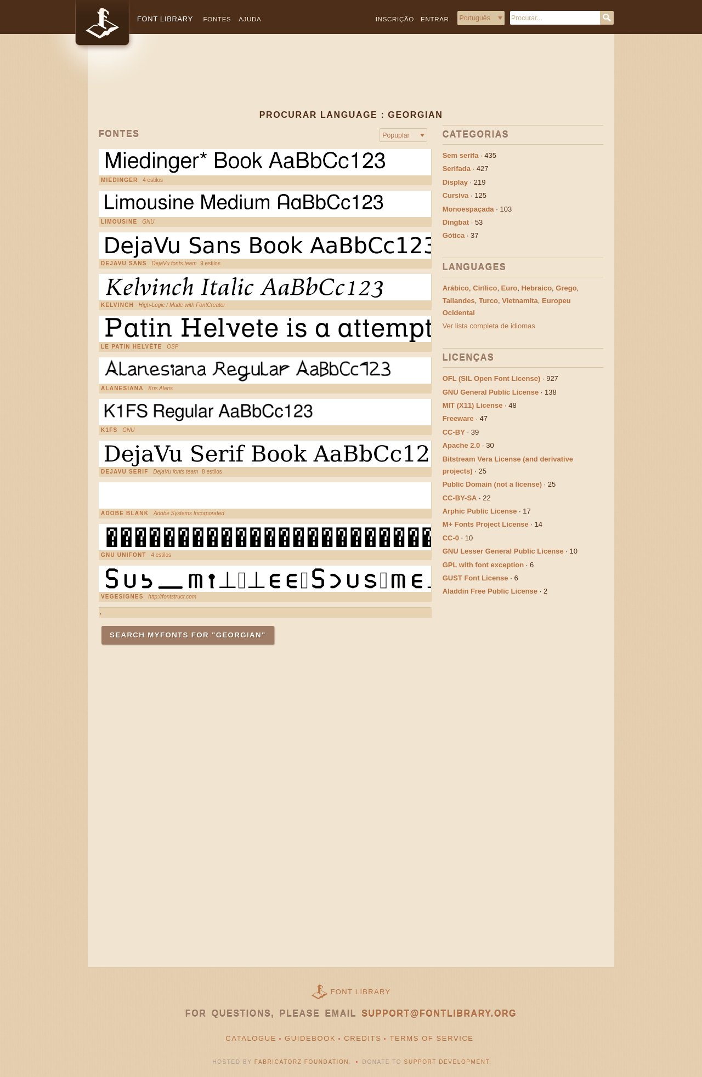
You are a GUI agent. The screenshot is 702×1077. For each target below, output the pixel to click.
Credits (362, 1038)
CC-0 (451, 538)
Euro (509, 288)
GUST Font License (475, 578)
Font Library (361, 992)
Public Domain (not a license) (492, 484)
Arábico (456, 288)
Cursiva (456, 195)
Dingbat (456, 222)
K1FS (109, 430)
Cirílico (485, 288)
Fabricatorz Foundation (301, 1062)
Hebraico (536, 288)
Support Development (447, 1062)
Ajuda (250, 18)
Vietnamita (520, 301)
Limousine (119, 222)
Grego (566, 288)
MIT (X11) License (473, 405)
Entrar (435, 18)
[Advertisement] (351, 80)
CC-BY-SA (460, 498)
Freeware (458, 418)
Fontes (217, 18)
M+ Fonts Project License (486, 524)
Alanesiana (122, 388)
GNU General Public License (491, 392)
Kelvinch (117, 305)
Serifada (457, 168)
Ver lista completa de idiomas (489, 326)
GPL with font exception (483, 565)
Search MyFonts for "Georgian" (188, 635)
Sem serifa (461, 155)
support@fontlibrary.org (439, 1013)
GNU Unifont (123, 555)
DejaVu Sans (124, 263)
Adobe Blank (125, 513)
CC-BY (454, 432)
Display (455, 182)
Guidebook (310, 1038)
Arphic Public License (480, 511)
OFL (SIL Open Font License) (492, 378)
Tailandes (459, 301)
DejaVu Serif (124, 472)
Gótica (454, 235)
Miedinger (119, 180)
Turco (488, 301)
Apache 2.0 (461, 445)
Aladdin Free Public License (490, 591)
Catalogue (250, 1038)
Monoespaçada (468, 209)
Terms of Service (431, 1038)
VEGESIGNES (122, 597)
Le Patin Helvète (131, 347)
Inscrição (395, 18)
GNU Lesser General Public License (503, 551)
